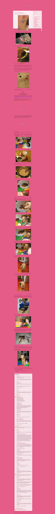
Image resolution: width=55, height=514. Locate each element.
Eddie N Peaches (19, 404)
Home (23, 511)
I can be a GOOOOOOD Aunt (19, 12)
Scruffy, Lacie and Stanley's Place (21, 443)
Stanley (17, 476)
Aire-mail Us (35, 30)
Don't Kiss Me (35, 21)
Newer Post (16, 511)
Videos (16, 372)
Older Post (31, 511)
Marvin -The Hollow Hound (20, 419)
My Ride (35, 23)
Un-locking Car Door (36, 24)
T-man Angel (18, 488)
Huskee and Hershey (19, 457)
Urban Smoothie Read (19, 508)
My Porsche (35, 22)
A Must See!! (35, 12)
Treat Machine (35, 25)
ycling (17, 473)
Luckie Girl (18, 449)
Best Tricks (35, 20)
